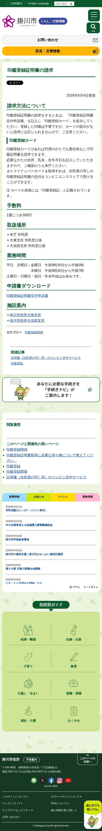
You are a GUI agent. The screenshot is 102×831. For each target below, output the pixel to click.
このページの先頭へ (87, 760)
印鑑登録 (17, 363)
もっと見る (89, 587)
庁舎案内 (31, 759)
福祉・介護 (28, 720)
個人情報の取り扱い (62, 810)
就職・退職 (73, 693)
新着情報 (14, 496)
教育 (74, 666)
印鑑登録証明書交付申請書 (27, 296)
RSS (75, 587)
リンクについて (11, 803)
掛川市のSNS (51, 786)
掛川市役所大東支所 (25, 315)
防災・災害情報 (48, 51)
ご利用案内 (15, 3)
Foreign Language (38, 3)
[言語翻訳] (64, 4)
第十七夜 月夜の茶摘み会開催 (23, 568)
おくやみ (74, 720)
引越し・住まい (28, 693)
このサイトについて (14, 796)
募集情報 (87, 496)
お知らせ (39, 496)
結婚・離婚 (28, 639)
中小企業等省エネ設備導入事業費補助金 (29, 525)
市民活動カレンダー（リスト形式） (26, 510)
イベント (63, 496)
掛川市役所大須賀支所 (27, 320)
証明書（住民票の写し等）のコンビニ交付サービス (46, 358)
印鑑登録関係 (34, 332)
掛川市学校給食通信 (17, 539)
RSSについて (59, 803)
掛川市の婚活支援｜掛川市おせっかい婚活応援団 (34, 554)
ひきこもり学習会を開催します (24, 583)
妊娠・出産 (73, 639)
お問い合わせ (47, 40)
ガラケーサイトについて (65, 796)
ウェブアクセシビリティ (16, 810)
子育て (28, 666)
